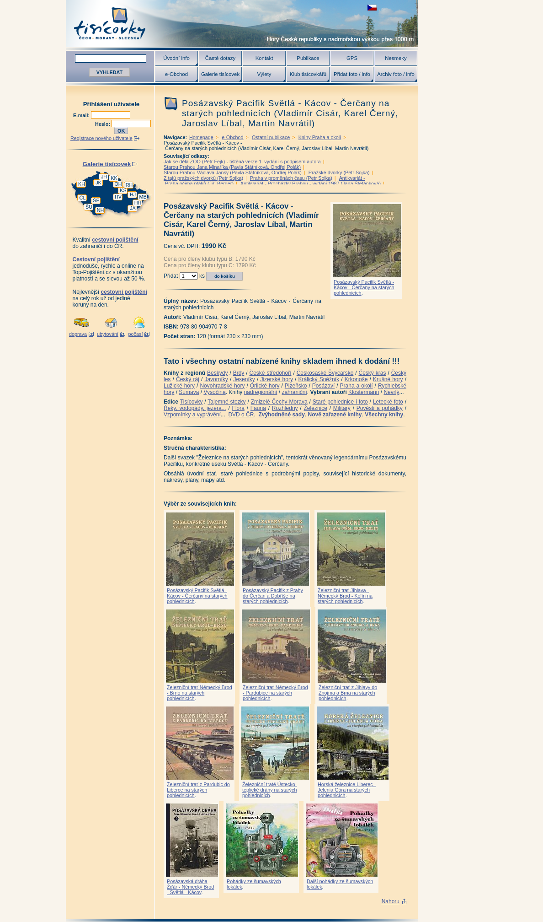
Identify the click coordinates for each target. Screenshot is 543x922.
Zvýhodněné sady (281, 414)
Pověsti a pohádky (380, 408)
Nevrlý (391, 392)
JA (133, 208)
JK (98, 182)
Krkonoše (356, 379)
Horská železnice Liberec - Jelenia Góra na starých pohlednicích (347, 790)
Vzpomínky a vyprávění (192, 414)
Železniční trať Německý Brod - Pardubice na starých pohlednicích (275, 693)
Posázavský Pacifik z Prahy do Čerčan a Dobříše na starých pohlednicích (273, 596)
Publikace (308, 58)
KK (114, 178)
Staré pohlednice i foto (340, 402)
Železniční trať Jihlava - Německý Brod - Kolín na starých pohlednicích (345, 596)
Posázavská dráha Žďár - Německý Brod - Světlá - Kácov (190, 887)
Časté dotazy (220, 58)
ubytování (107, 334)
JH (104, 176)
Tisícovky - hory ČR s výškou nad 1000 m (242, 23)
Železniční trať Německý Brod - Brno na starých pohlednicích (199, 693)
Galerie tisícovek (220, 74)
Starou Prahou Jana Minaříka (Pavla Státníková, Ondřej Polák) (232, 167)
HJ (133, 194)
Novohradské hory (222, 386)
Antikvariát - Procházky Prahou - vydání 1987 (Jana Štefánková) (310, 183)
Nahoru (390, 901)
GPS (351, 58)
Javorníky (216, 379)
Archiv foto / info (396, 74)
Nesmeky (395, 58)
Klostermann (363, 392)
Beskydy (217, 373)
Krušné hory (388, 379)
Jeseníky (244, 379)
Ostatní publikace (271, 137)
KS (123, 190)
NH (100, 210)
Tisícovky (191, 402)
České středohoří (271, 373)
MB (142, 196)
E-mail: (82, 115)
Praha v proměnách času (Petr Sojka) (291, 178)
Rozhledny (285, 408)
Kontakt (264, 58)
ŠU (88, 207)
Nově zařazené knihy (335, 414)
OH (118, 184)
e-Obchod (176, 74)
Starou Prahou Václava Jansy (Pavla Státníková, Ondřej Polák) (233, 172)
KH (81, 184)
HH (138, 202)
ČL (83, 197)
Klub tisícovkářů (308, 74)
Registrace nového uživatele (101, 138)
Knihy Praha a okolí (319, 137)
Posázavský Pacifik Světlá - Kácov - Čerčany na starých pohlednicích (364, 287)
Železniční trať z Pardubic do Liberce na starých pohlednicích (198, 790)
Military (342, 408)
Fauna (258, 408)
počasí (135, 334)
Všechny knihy (384, 414)
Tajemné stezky (226, 402)
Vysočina (214, 392)
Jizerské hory (276, 379)
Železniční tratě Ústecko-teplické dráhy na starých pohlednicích (269, 790)
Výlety (264, 74)
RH (129, 185)
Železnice (315, 408)
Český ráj (187, 379)
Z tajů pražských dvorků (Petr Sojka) (203, 178)
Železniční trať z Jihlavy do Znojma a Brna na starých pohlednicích (348, 693)
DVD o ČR (241, 414)
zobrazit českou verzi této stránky (372, 7)
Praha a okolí (356, 386)
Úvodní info (176, 58)
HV (118, 196)
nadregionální (260, 392)
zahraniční (294, 392)
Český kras (372, 373)
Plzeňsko (296, 386)
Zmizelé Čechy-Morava (279, 402)
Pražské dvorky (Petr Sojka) (339, 172)
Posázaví (323, 386)
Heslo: (103, 124)
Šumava (189, 392)
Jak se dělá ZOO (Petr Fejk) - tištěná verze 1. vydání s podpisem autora (242, 161)
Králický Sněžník (319, 379)
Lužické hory (179, 386)
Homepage (201, 137)
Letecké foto (388, 402)
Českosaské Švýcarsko (325, 373)
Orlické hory (265, 386)
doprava (78, 334)
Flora (238, 408)
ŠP (96, 200)
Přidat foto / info (352, 74)
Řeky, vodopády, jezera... (195, 408)
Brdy (239, 373)
